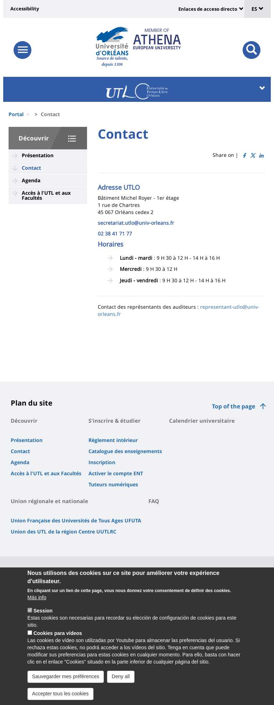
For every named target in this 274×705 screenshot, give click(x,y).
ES (258, 8)
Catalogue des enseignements (125, 451)
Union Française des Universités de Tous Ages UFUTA (76, 520)
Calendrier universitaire (202, 420)
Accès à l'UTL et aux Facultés (46, 195)
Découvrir (34, 138)
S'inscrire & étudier (114, 420)
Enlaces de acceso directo (207, 9)
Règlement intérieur (113, 440)
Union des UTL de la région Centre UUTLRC (63, 531)
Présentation (38, 155)
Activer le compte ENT (115, 473)
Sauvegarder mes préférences (65, 680)
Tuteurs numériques (113, 484)
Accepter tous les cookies (60, 697)
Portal (16, 114)
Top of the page (233, 406)
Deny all (121, 680)
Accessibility (24, 8)
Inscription (101, 462)
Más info (36, 601)
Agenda (31, 180)
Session (43, 614)
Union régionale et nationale (49, 501)
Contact (31, 167)
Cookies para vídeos (58, 637)
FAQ (153, 501)
